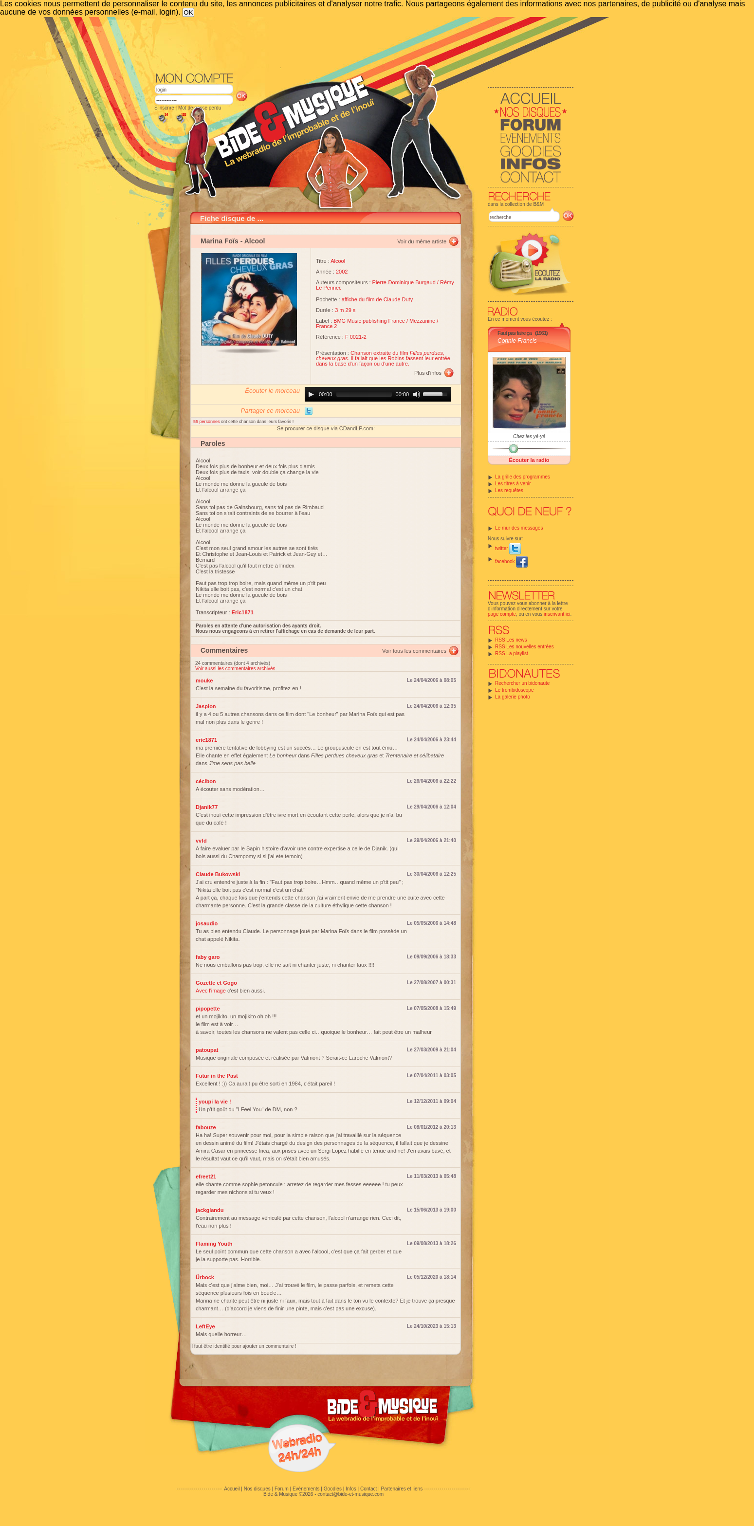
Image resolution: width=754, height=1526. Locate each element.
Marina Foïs (220, 241)
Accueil (231, 1488)
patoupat (207, 1050)
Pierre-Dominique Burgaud (404, 282)
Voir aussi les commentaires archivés (235, 668)
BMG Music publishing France (369, 321)
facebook (511, 561)
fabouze (206, 1127)
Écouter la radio (529, 460)
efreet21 (206, 1176)
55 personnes (207, 421)
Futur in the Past (217, 1076)
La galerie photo (512, 696)
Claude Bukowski (218, 874)
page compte (502, 614)
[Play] (311, 394)
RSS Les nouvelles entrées (524, 646)
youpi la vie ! (215, 1101)
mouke (204, 680)
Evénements (306, 1488)
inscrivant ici (557, 614)
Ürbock (205, 1277)
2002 (342, 272)
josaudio (207, 923)
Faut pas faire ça (514, 333)
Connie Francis (517, 340)
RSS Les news (511, 640)
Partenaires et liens (402, 1488)
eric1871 (206, 740)
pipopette (208, 1008)
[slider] (364, 394)
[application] (378, 394)
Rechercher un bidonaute (522, 683)
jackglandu (209, 1210)
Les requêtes (509, 490)
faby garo (208, 957)
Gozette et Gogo (216, 983)
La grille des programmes (522, 476)
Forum (282, 1488)
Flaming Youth (214, 1244)
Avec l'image (211, 990)
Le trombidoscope (514, 690)
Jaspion (206, 706)
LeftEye (205, 1326)
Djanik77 (207, 807)
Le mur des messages (519, 528)
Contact (368, 1488)
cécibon (206, 781)
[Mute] (417, 394)
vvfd (201, 841)
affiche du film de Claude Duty (377, 299)
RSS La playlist (511, 653)
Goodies (333, 1488)
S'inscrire (164, 107)
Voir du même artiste (421, 241)
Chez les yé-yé (529, 436)
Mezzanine (422, 321)
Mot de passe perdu (199, 107)
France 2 (326, 326)
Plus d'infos (427, 373)
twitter (508, 548)
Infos (351, 1488)
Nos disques (257, 1488)
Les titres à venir (513, 483)
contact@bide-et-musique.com (350, 1494)
